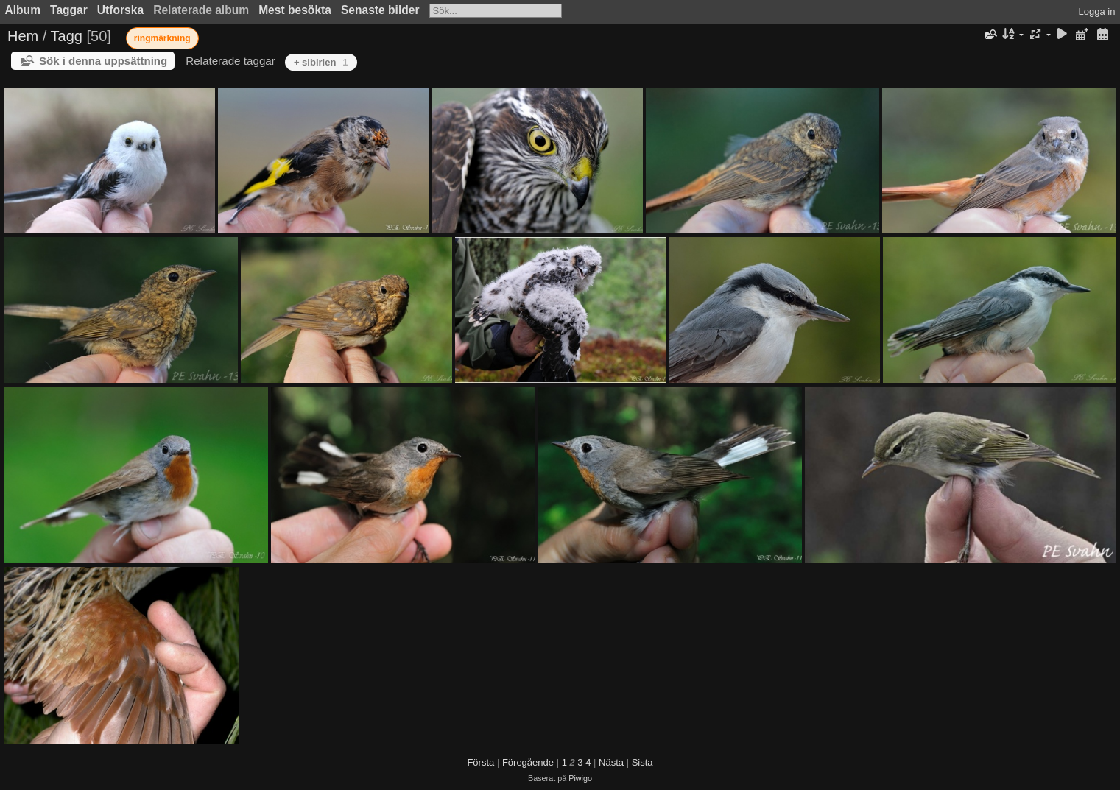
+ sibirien (321, 62)
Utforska (120, 10)
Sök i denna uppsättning (103, 60)
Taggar (69, 10)
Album (23, 10)
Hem (22, 36)
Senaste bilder (380, 10)
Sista (642, 762)
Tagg (66, 36)
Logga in (1097, 11)
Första (480, 762)
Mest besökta (294, 10)
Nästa (611, 762)
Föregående (528, 762)
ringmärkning (162, 38)
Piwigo (580, 778)
